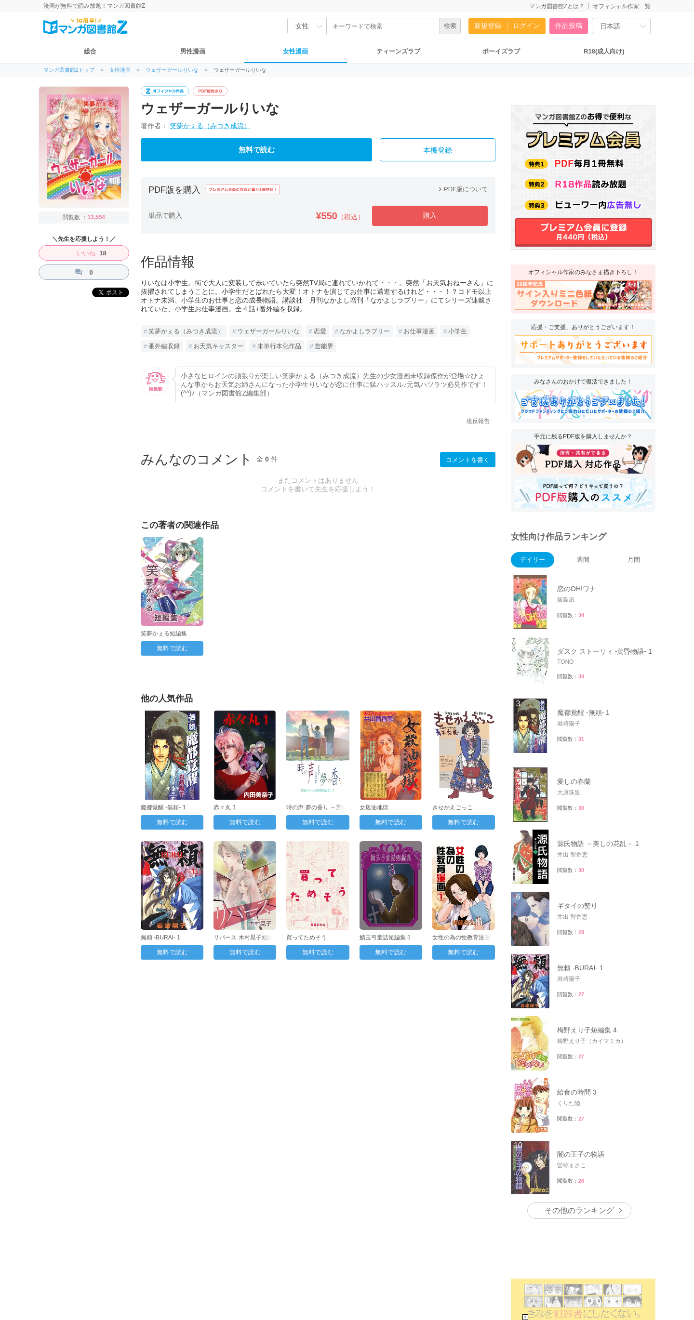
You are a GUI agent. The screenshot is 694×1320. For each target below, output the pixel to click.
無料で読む (257, 150)
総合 (90, 51)
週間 (583, 559)
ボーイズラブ (501, 51)
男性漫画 (192, 51)
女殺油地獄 (374, 807)
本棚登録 (437, 150)
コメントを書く (468, 459)
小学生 (457, 331)
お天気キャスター (218, 346)
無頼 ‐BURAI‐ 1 (160, 937)
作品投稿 (568, 25)
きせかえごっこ (452, 807)
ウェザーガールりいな (172, 70)
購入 (430, 215)
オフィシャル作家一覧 (622, 6)
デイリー (532, 559)
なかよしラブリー (365, 331)
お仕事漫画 (419, 331)
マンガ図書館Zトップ (68, 70)
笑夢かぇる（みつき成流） (210, 126)
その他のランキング (579, 1210)
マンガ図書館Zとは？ (557, 6)
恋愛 (320, 331)
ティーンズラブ (398, 51)
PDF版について (462, 189)
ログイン (526, 25)
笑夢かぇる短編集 (164, 633)
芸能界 (324, 346)
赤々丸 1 (225, 807)
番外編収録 (164, 346)
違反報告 (478, 421)
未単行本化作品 (279, 346)
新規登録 (487, 25)
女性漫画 (295, 51)
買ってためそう (306, 937)
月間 (633, 559)
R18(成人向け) (604, 51)
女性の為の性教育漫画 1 (463, 937)
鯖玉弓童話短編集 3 (385, 937)
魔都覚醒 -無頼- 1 (163, 807)
